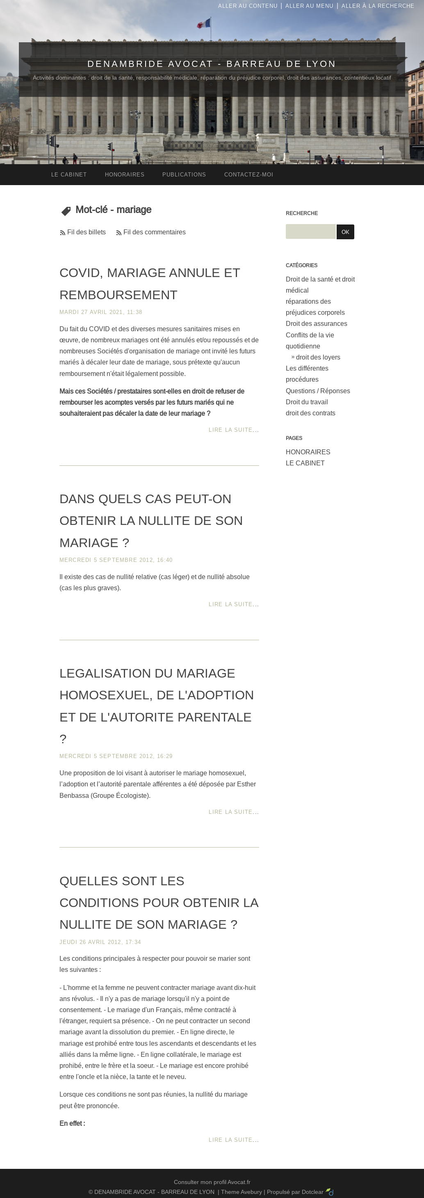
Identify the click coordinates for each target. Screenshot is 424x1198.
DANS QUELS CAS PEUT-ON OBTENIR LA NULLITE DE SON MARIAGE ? (151, 521)
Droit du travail (307, 402)
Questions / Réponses (318, 390)
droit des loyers (318, 357)
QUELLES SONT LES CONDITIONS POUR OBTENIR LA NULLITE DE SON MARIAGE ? (158, 903)
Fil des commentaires (154, 232)
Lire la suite (231, 430)
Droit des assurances (316, 323)
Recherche (302, 213)
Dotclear (313, 1192)
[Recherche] (311, 231)
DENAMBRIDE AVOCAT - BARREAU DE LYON (212, 64)
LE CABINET (305, 463)
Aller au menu (309, 6)
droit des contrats (310, 413)
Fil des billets (86, 232)
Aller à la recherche (378, 6)
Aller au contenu (248, 6)
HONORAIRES (308, 452)
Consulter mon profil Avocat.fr (212, 1182)
